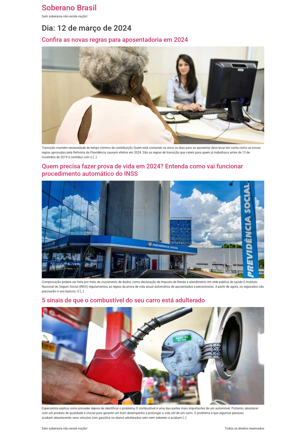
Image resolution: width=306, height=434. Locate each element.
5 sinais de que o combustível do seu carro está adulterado (123, 300)
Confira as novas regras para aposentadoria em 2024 (115, 39)
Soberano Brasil (69, 7)
